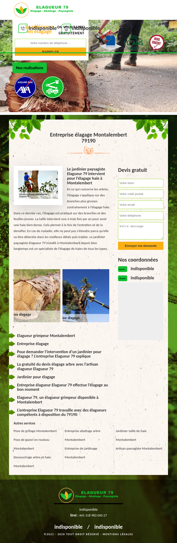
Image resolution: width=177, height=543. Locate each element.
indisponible (68, 526)
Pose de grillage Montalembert (35, 431)
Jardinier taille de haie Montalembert (131, 435)
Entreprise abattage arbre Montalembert (82, 435)
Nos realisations (29, 67)
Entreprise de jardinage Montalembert (81, 452)
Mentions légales (118, 534)
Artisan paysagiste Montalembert (139, 448)
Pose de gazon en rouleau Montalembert (31, 444)
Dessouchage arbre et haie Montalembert (32, 461)
